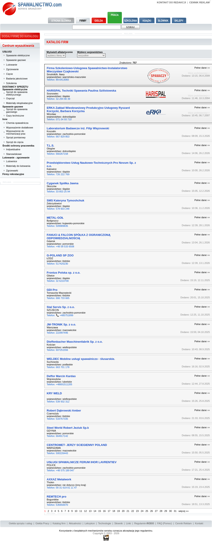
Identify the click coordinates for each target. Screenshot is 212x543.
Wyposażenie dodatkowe (19, 127)
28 (161, 511)
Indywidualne (13, 149)
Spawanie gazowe (16, 60)
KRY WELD (54, 393)
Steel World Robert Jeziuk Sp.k (68, 427)
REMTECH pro (56, 496)
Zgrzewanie (12, 69)
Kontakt (199, 523)
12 (85, 511)
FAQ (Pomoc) (164, 523)
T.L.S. (50, 145)
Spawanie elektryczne (18, 55)
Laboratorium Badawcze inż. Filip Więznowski (78, 128)
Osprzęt (10, 98)
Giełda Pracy (42, 523)
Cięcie (9, 74)
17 (109, 511)
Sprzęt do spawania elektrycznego (17, 93)
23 (137, 511)
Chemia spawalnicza (17, 123)
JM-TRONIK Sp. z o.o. (61, 324)
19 (118, 511)
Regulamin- (144, 523)
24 (142, 511)
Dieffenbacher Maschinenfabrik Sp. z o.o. (75, 341)
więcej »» (184, 511)
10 (76, 511)
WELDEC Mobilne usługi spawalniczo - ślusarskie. (81, 359)
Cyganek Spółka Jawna (62, 183)
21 (127, 511)
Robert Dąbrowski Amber (64, 410)
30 (170, 511)
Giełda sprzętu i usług (20, 523)
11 (80, 511)
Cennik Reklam (183, 523)
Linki (128, 523)
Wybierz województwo (90, 52)
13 (90, 511)
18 (113, 511)
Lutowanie (11, 64)
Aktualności (75, 523)
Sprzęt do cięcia (14, 142)
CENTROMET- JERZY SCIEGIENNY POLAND (77, 445)
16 (104, 511)
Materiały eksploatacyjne (19, 103)
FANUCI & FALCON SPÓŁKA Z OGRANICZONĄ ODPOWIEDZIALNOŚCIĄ (78, 236)
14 (94, 511)
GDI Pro (52, 289)
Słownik (118, 523)
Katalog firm (59, 523)
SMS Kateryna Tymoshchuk (65, 200)
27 (156, 511)
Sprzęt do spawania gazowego (17, 110)
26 (151, 511)
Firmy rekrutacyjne (13, 174)
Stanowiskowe (14, 154)
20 (123, 511)
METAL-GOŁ (55, 217)
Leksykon (90, 523)
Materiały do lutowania (18, 166)
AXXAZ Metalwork (59, 479)
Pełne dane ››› (202, 67)
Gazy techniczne (15, 115)
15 (99, 511)
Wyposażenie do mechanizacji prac (16, 132)
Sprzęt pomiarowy (16, 137)
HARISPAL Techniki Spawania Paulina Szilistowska (81, 90)
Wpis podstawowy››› (199, 73)
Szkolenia (11, 83)
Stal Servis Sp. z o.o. (61, 307)
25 (146, 511)
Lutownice (11, 161)
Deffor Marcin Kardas (61, 376)
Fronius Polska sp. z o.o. (63, 272)
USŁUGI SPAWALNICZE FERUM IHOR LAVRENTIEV (82, 462)
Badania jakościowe (17, 78)
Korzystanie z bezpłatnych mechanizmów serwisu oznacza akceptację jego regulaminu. (106, 530)
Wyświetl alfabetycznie (59, 52)
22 (132, 511)
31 (175, 511)
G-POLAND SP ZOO (60, 255)
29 (165, 511)
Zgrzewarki (12, 170)
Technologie (104, 523)
